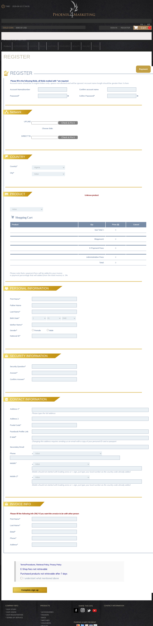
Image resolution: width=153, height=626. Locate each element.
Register (125, 28)
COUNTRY (14, 156)
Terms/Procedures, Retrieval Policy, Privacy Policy (40, 565)
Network (12, 112)
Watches (45, 620)
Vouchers (46, 623)
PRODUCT (14, 194)
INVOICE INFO (17, 504)
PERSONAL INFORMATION (26, 288)
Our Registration (14, 615)
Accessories (47, 612)
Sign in (113, 28)
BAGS (43, 618)
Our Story (11, 609)
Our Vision (11, 612)
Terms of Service (14, 618)
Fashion (45, 615)
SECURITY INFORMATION (26, 355)
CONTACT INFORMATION (25, 399)
